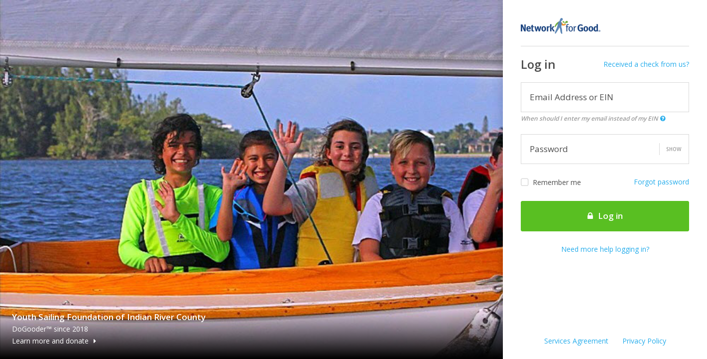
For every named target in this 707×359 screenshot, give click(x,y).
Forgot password (661, 181)
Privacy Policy (644, 341)
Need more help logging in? (605, 249)
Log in (605, 215)
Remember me (551, 182)
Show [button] (673, 149)
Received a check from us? (646, 64)
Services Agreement (576, 341)
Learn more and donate (54, 341)
